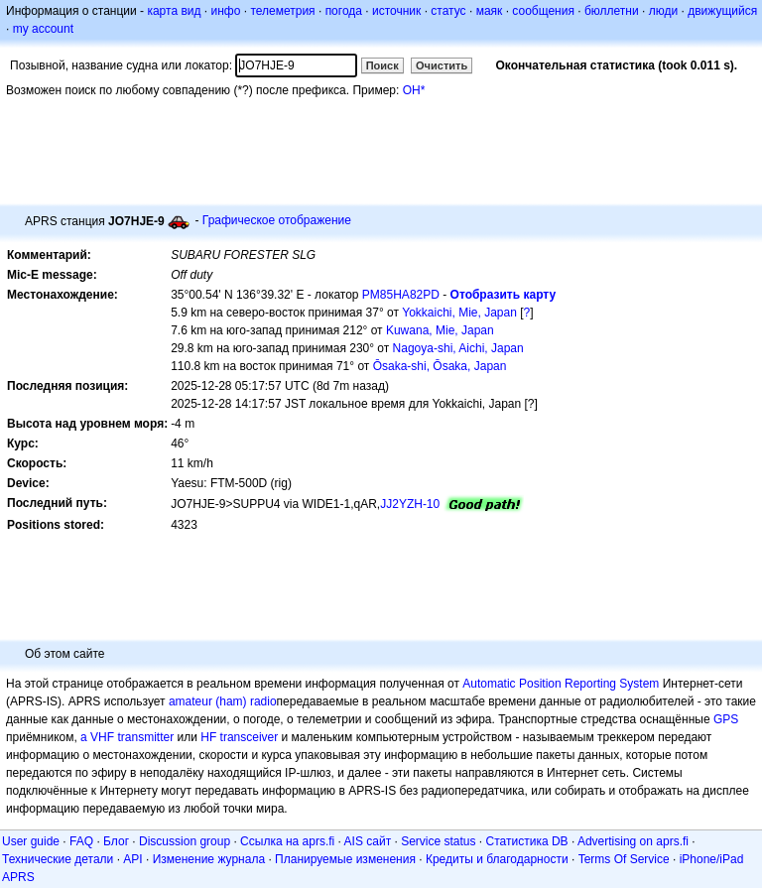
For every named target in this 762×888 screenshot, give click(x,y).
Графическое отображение (276, 220)
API (132, 859)
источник (396, 11)
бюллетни (611, 11)
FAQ (81, 841)
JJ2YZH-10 (410, 504)
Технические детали (57, 859)
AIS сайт (368, 841)
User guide (31, 841)
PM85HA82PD (401, 295)
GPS (725, 719)
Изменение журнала (209, 859)
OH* (414, 90)
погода (343, 11)
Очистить (441, 65)
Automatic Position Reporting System (560, 684)
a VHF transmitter (127, 737)
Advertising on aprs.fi (633, 841)
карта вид (173, 11)
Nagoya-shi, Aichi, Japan (458, 348)
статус (448, 11)
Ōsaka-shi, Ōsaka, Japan (440, 366)
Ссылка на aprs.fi (287, 841)
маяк (489, 11)
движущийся (722, 11)
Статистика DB (527, 841)
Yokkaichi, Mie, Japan (459, 312)
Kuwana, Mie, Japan (440, 330)
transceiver (249, 737)
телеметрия (282, 11)
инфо (225, 11)
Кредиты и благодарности (497, 859)
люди (663, 11)
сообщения (543, 11)
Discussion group (184, 841)
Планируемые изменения (345, 859)
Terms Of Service (624, 859)
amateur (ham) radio (223, 701)
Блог (116, 841)
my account (43, 29)
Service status (438, 841)
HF (208, 737)
